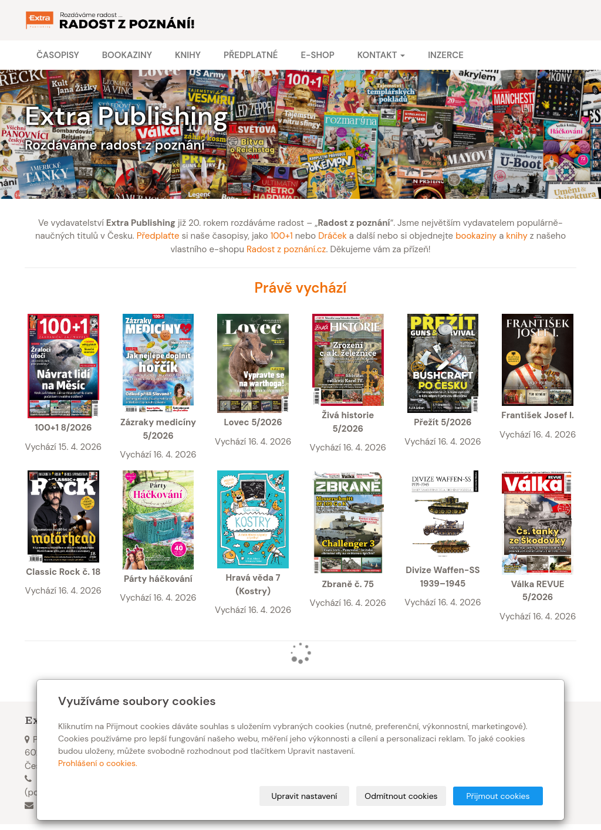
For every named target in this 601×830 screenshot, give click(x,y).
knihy (517, 236)
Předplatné (251, 55)
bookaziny (476, 236)
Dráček (332, 236)
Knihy (188, 55)
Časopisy (57, 55)
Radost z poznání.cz (286, 249)
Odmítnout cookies (400, 796)
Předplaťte (158, 236)
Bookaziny (127, 55)
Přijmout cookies (497, 796)
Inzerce (446, 55)
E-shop (317, 55)
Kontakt (381, 55)
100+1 (282, 236)
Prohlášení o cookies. (97, 763)
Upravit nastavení (304, 796)
